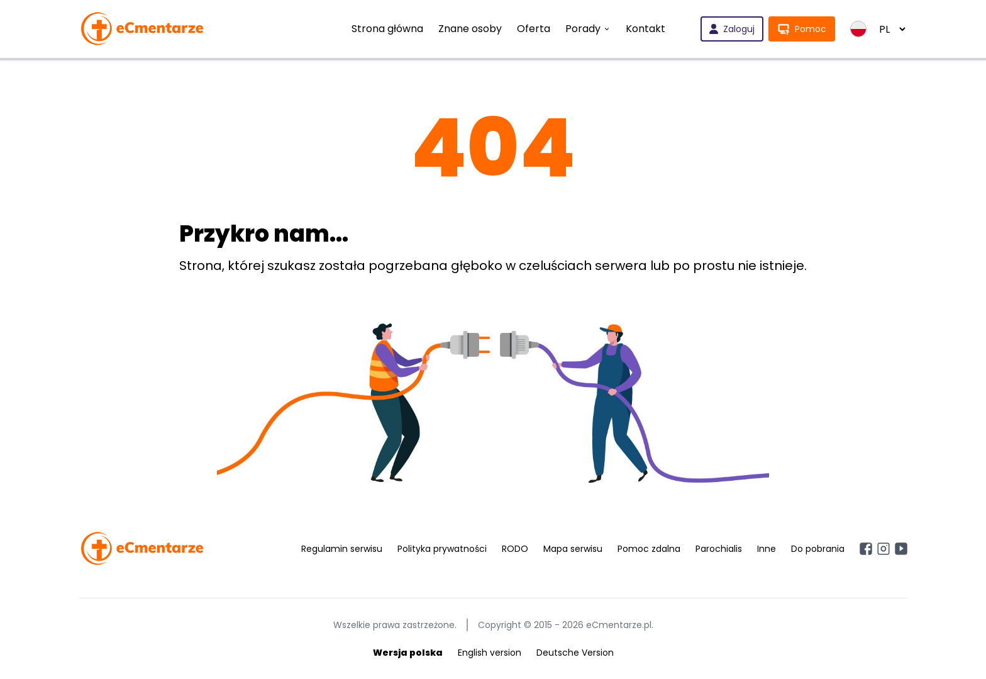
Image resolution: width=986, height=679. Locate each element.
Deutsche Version (575, 652)
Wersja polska (408, 652)
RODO (515, 548)
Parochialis (718, 548)
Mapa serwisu (572, 548)
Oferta (533, 28)
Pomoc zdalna (649, 548)
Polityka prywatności (442, 548)
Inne (766, 548)
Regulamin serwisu (341, 548)
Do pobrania (818, 548)
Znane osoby (470, 28)
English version (489, 652)
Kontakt (645, 28)
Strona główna (387, 28)
